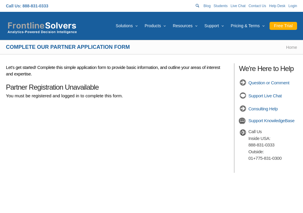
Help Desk (277, 6)
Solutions (124, 25)
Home (291, 47)
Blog (207, 6)
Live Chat (238, 6)
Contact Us (257, 6)
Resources (183, 25)
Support (211, 25)
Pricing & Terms (245, 25)
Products (153, 25)
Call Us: (13, 6)
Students (221, 6)
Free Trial (283, 25)
